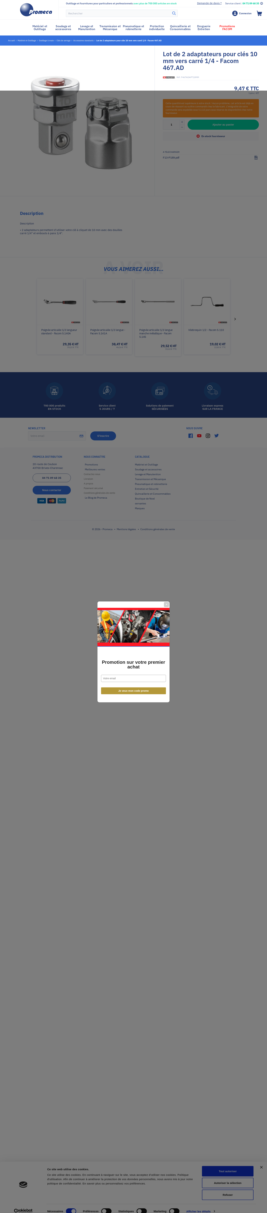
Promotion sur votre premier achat (133, 619)
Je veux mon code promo (133, 645)
